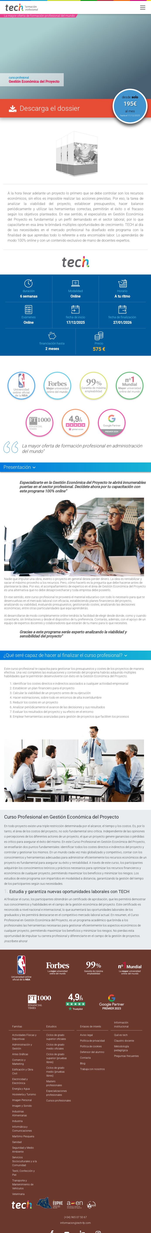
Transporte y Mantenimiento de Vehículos (22, 1184)
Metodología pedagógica (121, 1048)
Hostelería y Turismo (24, 1094)
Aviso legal (86, 1035)
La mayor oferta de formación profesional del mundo (39, 15)
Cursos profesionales (58, 1100)
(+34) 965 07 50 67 (75, 1217)
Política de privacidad (92, 1040)
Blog (82, 1063)
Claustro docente (124, 1040)
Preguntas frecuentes (126, 1056)
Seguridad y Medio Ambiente (23, 1149)
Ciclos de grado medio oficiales (55, 1046)
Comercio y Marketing (19, 1061)
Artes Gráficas (20, 1054)
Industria (17, 1121)
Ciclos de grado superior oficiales (56, 1037)
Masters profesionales (54, 1083)
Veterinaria (18, 1194)
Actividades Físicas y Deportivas (24, 1037)
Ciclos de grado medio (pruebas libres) (55, 1071)
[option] (75, 56)
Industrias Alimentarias (19, 1113)
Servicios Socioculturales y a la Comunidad (24, 1161)
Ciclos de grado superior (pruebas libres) (56, 1058)
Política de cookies (91, 1046)
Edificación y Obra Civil (22, 1071)
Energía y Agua (21, 1088)
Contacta (85, 1057)
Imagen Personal (22, 1100)
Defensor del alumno (92, 1052)
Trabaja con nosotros (92, 1069)
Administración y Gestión (22, 1046)
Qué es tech (121, 1035)
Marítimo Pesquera (23, 1136)
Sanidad (17, 1142)
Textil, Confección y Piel (23, 1172)
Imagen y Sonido (22, 1105)
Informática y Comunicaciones (22, 1128)
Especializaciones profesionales (56, 1092)
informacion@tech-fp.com (75, 1222)
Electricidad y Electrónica (20, 1081)
